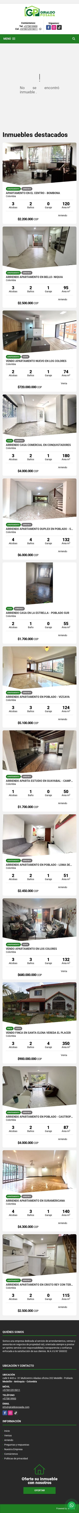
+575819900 (30, 26)
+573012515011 (29, 29)
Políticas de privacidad (16, 1458)
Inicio (7, 1431)
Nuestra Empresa (13, 1449)
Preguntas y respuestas (16, 1444)
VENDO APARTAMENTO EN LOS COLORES (31, 949)
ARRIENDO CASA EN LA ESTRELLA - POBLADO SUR (37, 613)
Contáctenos (11, 1454)
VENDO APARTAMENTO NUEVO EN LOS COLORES (36, 361)
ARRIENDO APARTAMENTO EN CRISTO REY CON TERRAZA (39, 1284)
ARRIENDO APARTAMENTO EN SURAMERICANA (35, 1200)
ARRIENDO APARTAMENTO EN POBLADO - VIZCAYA (38, 697)
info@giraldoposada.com (16, 1407)
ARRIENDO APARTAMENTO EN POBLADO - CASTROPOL (39, 1116)
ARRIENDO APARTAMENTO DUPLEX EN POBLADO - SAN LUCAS (39, 529)
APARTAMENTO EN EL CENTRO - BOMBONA (33, 193)
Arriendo (8, 1440)
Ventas (8, 1435)
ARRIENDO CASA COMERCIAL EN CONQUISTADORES (38, 445)
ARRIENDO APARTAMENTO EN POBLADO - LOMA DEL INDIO (39, 865)
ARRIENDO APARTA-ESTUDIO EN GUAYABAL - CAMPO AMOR (39, 781)
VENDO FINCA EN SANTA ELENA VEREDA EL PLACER (38, 1032)
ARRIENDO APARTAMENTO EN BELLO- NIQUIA (34, 277)
